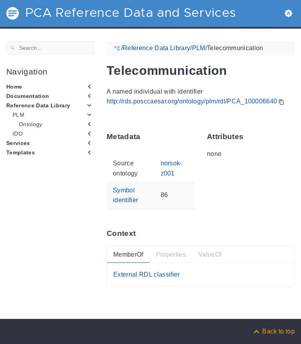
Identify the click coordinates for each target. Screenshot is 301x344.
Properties (171, 254)
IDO (18, 133)
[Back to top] (273, 331)
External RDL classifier (146, 274)
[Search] (50, 47)
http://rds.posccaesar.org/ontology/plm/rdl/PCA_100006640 (192, 101)
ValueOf (209, 254)
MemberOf (128, 254)
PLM (18, 115)
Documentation (27, 96)
